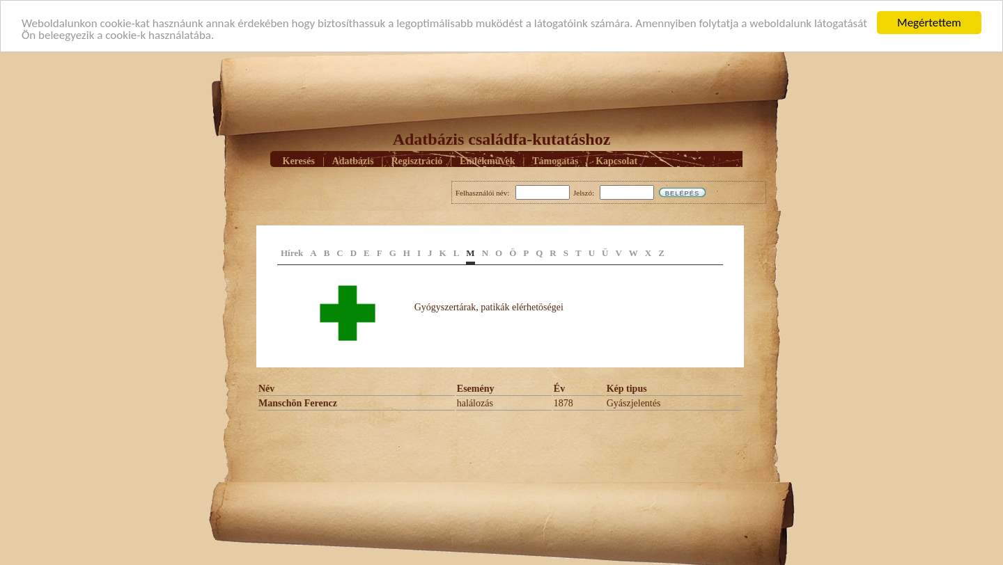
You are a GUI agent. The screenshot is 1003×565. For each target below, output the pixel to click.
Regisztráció (416, 160)
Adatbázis (353, 160)
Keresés (299, 160)
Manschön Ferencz (297, 403)
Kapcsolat (616, 160)
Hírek (292, 253)
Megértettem (929, 22)
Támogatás (555, 160)
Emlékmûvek (487, 160)
